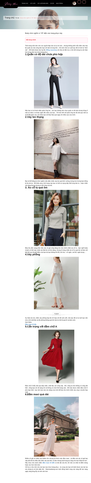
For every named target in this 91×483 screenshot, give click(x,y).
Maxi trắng (59, 3)
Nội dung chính (31, 39)
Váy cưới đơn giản (43, 3)
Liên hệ (33, 10)
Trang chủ (25, 3)
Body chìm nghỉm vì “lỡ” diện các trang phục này (42, 33)
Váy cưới (32, 3)
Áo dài (52, 3)
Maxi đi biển (25, 10)
